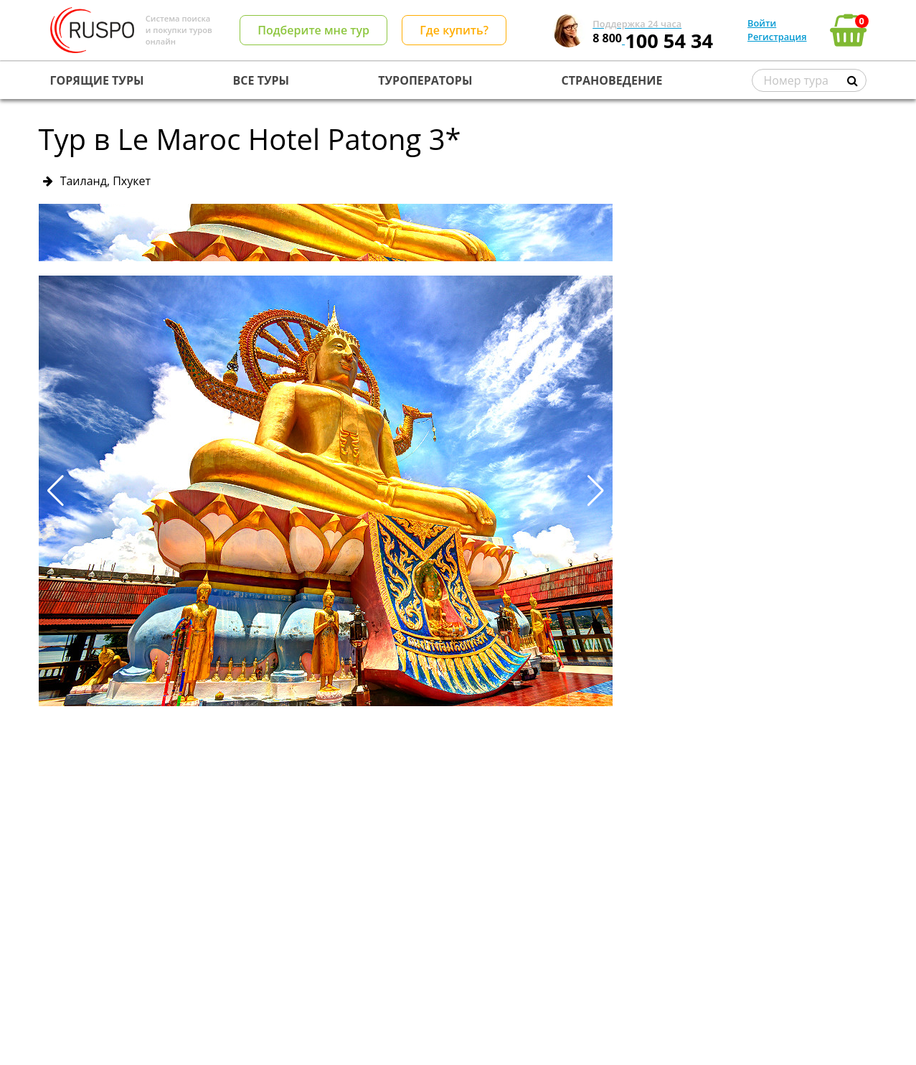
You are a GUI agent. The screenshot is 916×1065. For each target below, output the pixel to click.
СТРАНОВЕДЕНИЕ (612, 80)
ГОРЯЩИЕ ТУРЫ (97, 80)
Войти (761, 23)
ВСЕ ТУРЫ (261, 80)
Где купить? (454, 30)
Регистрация (776, 36)
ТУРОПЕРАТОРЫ (425, 80)
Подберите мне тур (313, 30)
